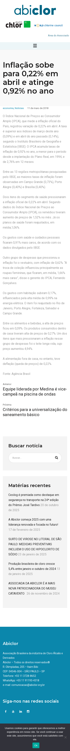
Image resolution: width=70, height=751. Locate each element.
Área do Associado (58, 35)
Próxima (7, 404)
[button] (35, 45)
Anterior (7, 384)
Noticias (19, 108)
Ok (36, 745)
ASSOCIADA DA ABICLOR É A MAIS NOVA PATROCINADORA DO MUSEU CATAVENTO (32, 588)
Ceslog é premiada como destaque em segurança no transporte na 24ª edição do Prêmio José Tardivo (33, 500)
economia (8, 108)
